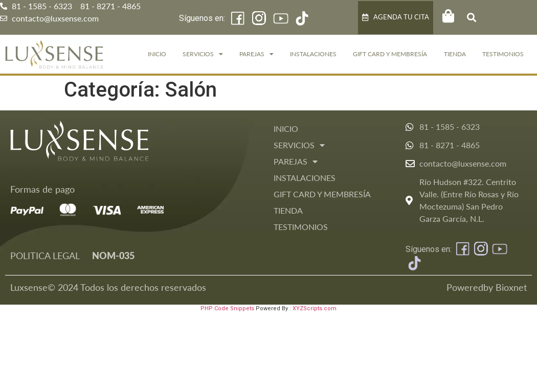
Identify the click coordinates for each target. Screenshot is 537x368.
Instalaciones (313, 54)
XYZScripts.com (315, 308)
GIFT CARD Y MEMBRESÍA (390, 54)
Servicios (203, 54)
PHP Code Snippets (227, 308)
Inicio (157, 54)
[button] (471, 17)
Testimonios (503, 54)
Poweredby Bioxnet (486, 287)
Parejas (256, 54)
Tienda (455, 54)
